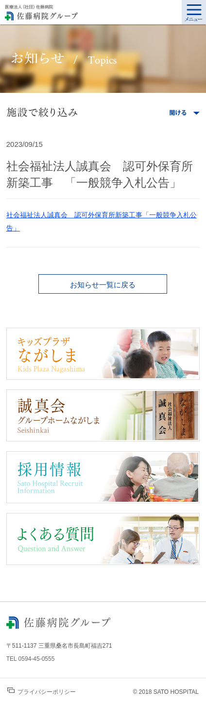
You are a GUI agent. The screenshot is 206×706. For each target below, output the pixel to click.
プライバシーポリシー (41, 691)
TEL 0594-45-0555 (30, 658)
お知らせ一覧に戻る (103, 285)
